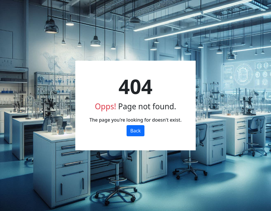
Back (135, 130)
